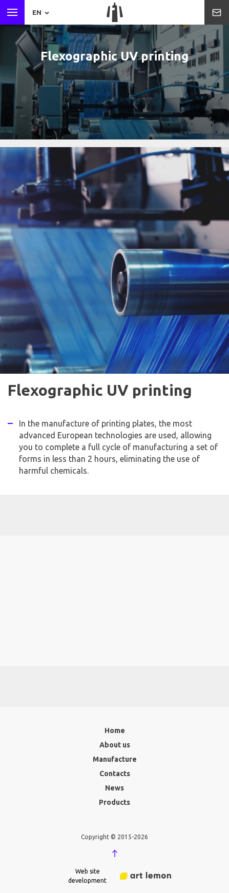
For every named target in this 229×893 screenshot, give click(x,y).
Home (115, 730)
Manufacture (115, 759)
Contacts (114, 773)
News (114, 788)
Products (114, 802)
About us (114, 745)
